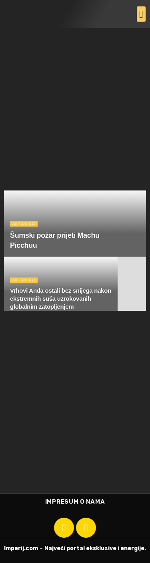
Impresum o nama (75, 501)
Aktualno (23, 224)
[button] (141, 14)
